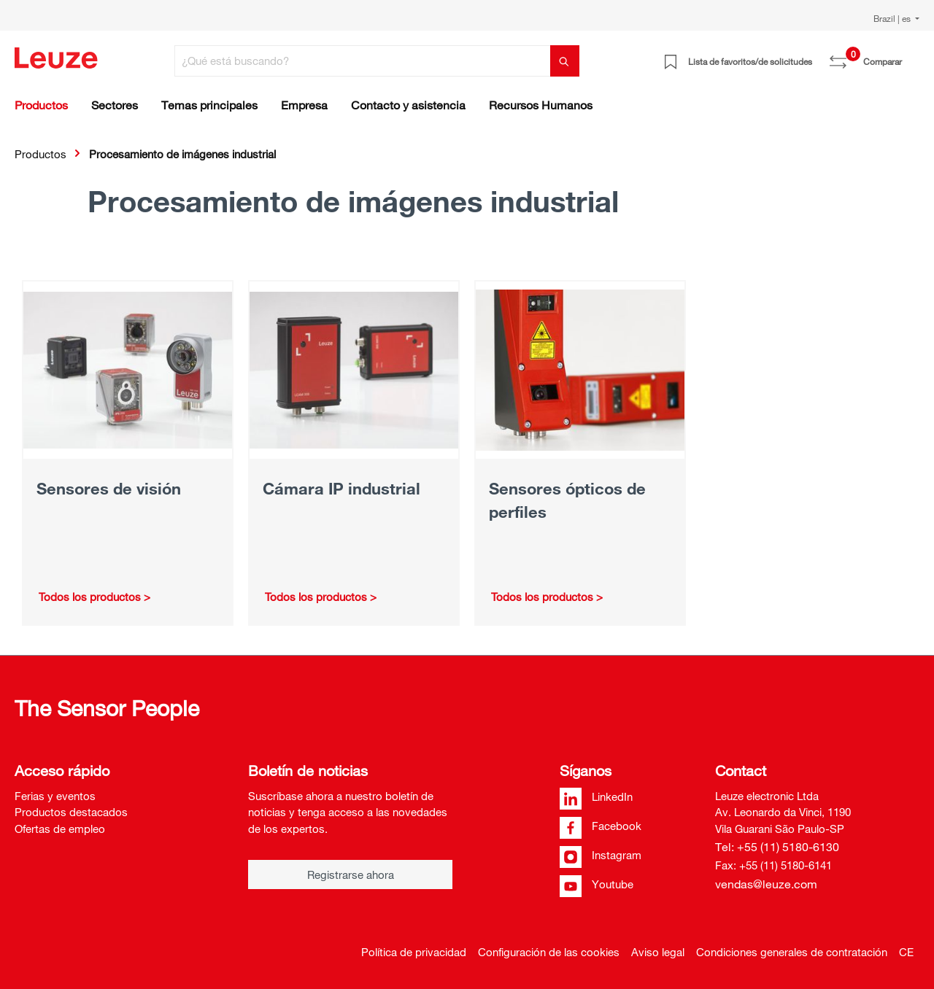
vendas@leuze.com (766, 884)
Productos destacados (71, 811)
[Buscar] (564, 61)
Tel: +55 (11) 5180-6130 (777, 846)
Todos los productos (90, 596)
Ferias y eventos (55, 795)
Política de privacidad (413, 951)
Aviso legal (657, 951)
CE (906, 951)
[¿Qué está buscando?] (362, 61)
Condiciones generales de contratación (791, 951)
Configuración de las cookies (549, 951)
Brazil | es (893, 18)
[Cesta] (910, 56)
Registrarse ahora (350, 874)
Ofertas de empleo (60, 828)
